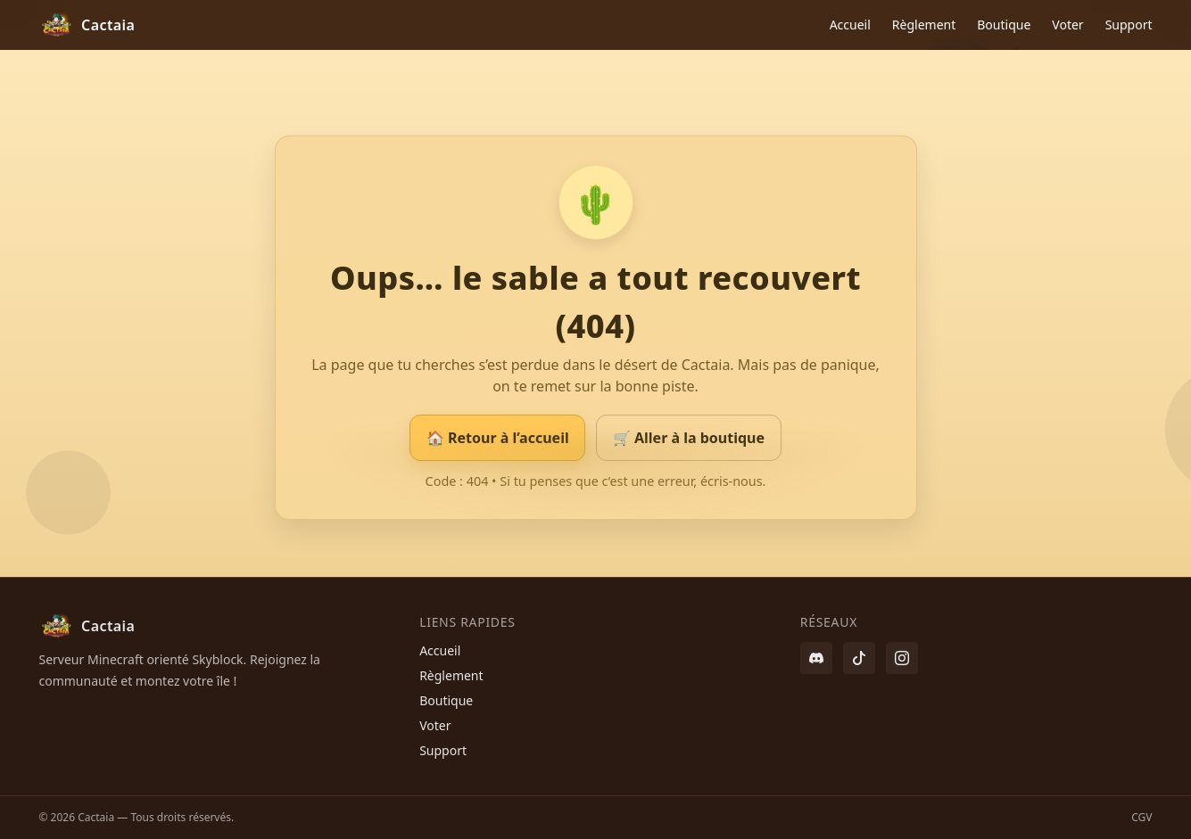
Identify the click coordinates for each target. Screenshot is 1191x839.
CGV (1141, 817)
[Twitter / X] (859, 658)
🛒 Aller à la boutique (689, 438)
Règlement (923, 24)
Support (1129, 24)
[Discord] (816, 658)
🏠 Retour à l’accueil (497, 438)
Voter (1067, 24)
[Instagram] (902, 658)
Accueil (850, 24)
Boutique (1003, 24)
